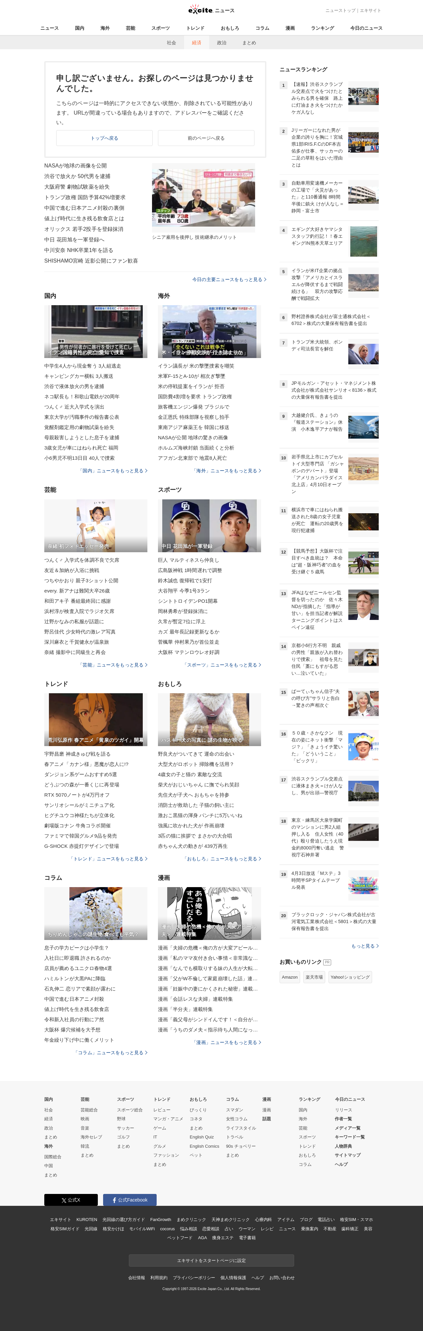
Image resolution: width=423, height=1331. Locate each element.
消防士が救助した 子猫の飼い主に (196, 805)
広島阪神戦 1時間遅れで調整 (190, 570)
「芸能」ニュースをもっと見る (112, 664)
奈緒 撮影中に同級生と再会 (75, 652)
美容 (368, 1228)
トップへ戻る (105, 138)
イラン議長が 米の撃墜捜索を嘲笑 (196, 366)
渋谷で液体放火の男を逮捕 (74, 386)
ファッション (166, 1155)
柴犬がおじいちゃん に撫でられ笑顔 (198, 784)
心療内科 (263, 1219)
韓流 (85, 1146)
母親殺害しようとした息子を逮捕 (81, 437)
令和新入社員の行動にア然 (74, 1019)
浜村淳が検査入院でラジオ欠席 (79, 611)
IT (155, 1136)
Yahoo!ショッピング (350, 977)
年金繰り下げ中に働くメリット (79, 1040)
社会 (171, 42)
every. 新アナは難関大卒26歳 (77, 591)
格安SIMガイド (65, 1228)
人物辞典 (343, 1146)
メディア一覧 (348, 1128)
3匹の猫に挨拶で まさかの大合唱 (195, 836)
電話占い (326, 1219)
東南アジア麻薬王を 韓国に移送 (193, 427)
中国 (48, 1165)
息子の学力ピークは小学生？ (76, 948)
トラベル (234, 1136)
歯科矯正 (349, 1228)
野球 (121, 1118)
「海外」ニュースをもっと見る (226, 470)
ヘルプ (341, 1164)
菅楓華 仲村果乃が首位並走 (188, 642)
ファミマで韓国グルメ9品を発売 (80, 836)
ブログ (306, 1219)
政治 (221, 42)
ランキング (322, 28)
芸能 (130, 28)
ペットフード (180, 1237)
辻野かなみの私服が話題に (74, 621)
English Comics (204, 1146)
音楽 (85, 1128)
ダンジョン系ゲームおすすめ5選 (80, 774)
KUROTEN (86, 1219)
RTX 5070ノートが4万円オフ (77, 795)
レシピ (267, 1228)
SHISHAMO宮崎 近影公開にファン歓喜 (91, 261)
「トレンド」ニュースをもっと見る (108, 858)
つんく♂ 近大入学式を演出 (74, 407)
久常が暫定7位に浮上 (182, 621)
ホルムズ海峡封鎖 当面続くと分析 (196, 447)
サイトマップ (348, 1155)
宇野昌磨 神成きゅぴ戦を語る (77, 754)
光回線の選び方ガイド (123, 1219)
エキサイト (370, 10)
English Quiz (202, 1136)
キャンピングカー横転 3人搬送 (78, 376)
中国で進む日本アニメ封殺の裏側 (84, 208)
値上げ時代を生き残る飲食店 (76, 1009)
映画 (85, 1118)
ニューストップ (341, 10)
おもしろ (230, 28)
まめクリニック (191, 1219)
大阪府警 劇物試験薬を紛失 (77, 187)
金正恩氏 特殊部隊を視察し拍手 (193, 417)
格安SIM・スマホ (356, 1219)
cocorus (167, 1228)
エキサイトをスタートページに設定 (211, 1260)
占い (229, 1228)
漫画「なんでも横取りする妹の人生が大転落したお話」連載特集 (209, 968)
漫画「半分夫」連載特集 (185, 1009)
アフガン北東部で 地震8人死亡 (192, 458)
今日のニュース (366, 28)
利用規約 (158, 1277)
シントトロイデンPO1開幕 (188, 601)
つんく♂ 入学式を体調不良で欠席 (81, 560)
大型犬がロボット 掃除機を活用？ (196, 764)
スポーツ (160, 28)
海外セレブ (91, 1136)
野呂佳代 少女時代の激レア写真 (80, 631)
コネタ (196, 1118)
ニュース (49, 28)
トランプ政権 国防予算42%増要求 (85, 197)
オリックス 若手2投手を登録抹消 (83, 229)
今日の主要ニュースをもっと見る (229, 279)
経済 (196, 42)
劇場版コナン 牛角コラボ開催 (77, 825)
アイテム (285, 1219)
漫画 (290, 28)
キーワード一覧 (350, 1136)
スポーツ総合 (130, 1109)
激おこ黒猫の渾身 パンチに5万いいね (200, 815)
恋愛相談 (210, 1228)
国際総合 (52, 1156)
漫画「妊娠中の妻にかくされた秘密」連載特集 (209, 988)
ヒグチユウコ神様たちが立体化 (79, 815)
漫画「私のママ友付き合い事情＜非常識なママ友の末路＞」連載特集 (209, 958)
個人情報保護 (233, 1277)
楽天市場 (314, 977)
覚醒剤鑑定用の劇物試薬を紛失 (79, 427)
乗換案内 (309, 1228)
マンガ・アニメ (168, 1118)
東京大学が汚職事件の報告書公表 (81, 417)
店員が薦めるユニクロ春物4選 (78, 968)
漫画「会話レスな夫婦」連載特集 (195, 999)
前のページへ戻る (206, 138)
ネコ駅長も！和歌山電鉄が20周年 (82, 396)
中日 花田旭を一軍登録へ (74, 239)
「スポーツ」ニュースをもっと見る (221, 664)
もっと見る (365, 946)
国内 (79, 28)
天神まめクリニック (231, 1219)
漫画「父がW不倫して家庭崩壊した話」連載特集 (209, 978)
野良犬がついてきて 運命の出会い (196, 754)
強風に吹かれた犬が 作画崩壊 (191, 825)
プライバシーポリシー (194, 1277)
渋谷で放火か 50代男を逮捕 (77, 176)
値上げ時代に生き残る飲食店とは (84, 218)
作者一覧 (343, 1118)
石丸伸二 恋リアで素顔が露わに (80, 988)
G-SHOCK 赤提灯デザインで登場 (81, 846)
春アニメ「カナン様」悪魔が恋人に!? (86, 764)
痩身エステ (222, 1237)
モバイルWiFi (142, 1228)
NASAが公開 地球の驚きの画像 (193, 437)
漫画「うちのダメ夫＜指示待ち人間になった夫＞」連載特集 (209, 1029)
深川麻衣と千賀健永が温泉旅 (76, 642)
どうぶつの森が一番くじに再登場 (81, 784)
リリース (343, 1109)
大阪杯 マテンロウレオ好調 (188, 652)
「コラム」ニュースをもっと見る (110, 1052)
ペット (196, 1155)
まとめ (249, 42)
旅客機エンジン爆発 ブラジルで (193, 407)
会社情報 (136, 1277)
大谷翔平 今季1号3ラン (184, 591)
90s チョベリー (241, 1146)
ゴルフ (123, 1136)
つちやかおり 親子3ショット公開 (81, 580)
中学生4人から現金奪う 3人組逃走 (82, 366)
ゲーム (159, 1128)
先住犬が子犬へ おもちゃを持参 (193, 795)
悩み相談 (188, 1228)
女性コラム (237, 1118)
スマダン (234, 1109)
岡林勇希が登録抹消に (183, 611)
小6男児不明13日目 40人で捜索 (79, 458)
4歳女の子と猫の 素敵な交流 (190, 774)
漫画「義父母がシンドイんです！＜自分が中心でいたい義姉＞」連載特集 (209, 1019)
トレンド (195, 28)
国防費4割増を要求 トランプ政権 (195, 396)
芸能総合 (89, 1109)
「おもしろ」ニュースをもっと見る (221, 858)
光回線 (91, 1228)
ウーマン (247, 1228)
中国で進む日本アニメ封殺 (74, 999)
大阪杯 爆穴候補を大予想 (72, 1029)
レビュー (162, 1109)
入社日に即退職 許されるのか (77, 958)
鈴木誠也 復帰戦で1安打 (185, 580)
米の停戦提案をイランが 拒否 (191, 386)
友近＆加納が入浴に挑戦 (71, 570)
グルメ (159, 1146)
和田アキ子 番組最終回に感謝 (77, 601)
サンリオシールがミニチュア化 (79, 805)
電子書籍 (247, 1237)
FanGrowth (160, 1219)
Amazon (290, 977)
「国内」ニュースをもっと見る (112, 470)
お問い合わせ (282, 1277)
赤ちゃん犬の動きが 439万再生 (193, 846)
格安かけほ (113, 1228)
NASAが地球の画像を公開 (75, 165)
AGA (202, 1237)
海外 (105, 28)
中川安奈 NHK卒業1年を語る (78, 250)
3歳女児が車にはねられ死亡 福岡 (81, 447)
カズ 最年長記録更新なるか (188, 631)
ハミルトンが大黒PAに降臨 (74, 978)
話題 (266, 1118)
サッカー (125, 1128)
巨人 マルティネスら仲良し (188, 560)
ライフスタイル (241, 1128)
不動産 (330, 1228)
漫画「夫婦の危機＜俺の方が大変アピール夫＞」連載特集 (209, 948)
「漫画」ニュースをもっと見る (226, 1042)
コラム (262, 28)
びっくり (198, 1109)
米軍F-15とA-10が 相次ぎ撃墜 (191, 376)
